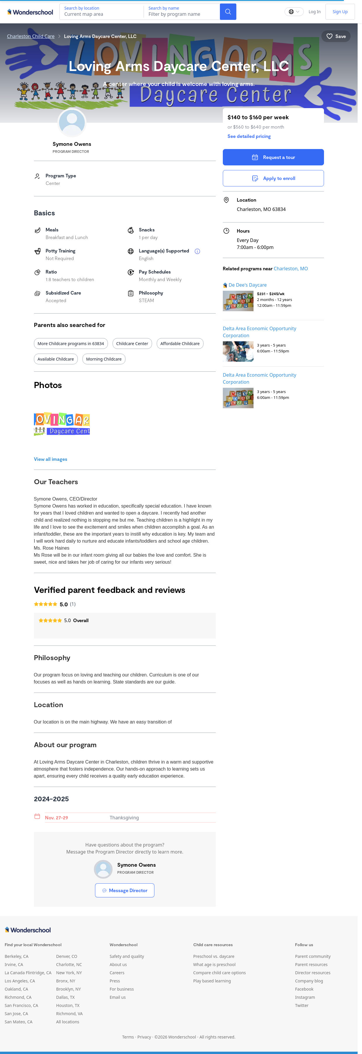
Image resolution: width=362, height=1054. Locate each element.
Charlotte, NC (69, 964)
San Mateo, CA (18, 1021)
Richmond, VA (69, 1013)
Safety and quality (127, 956)
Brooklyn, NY (68, 989)
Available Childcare (56, 359)
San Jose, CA (16, 1013)
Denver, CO (66, 956)
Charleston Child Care (31, 36)
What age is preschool (214, 964)
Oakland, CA (16, 989)
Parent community (313, 956)
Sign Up (340, 11)
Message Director (124, 890)
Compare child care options (219, 972)
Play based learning (212, 981)
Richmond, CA (18, 997)
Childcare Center (132, 343)
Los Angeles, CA (20, 981)
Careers (117, 972)
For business (122, 989)
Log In (314, 11)
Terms (128, 1037)
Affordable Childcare (180, 343)
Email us (118, 997)
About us (118, 964)
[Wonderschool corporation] (179, 930)
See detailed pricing (249, 136)
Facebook (304, 989)
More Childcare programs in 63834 (71, 343)
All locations (67, 1021)
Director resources (312, 972)
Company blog (309, 981)
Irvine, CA (14, 964)
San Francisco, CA (21, 1005)
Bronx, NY (65, 981)
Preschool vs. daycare (214, 956)
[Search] (228, 12)
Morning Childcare (104, 359)
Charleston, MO (291, 268)
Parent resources (311, 964)
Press (115, 981)
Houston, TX (68, 1005)
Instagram (305, 997)
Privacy (144, 1037)
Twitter (301, 1005)
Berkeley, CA (16, 956)
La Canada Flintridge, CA (28, 972)
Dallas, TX (65, 997)
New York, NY (69, 972)
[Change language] (294, 11)
